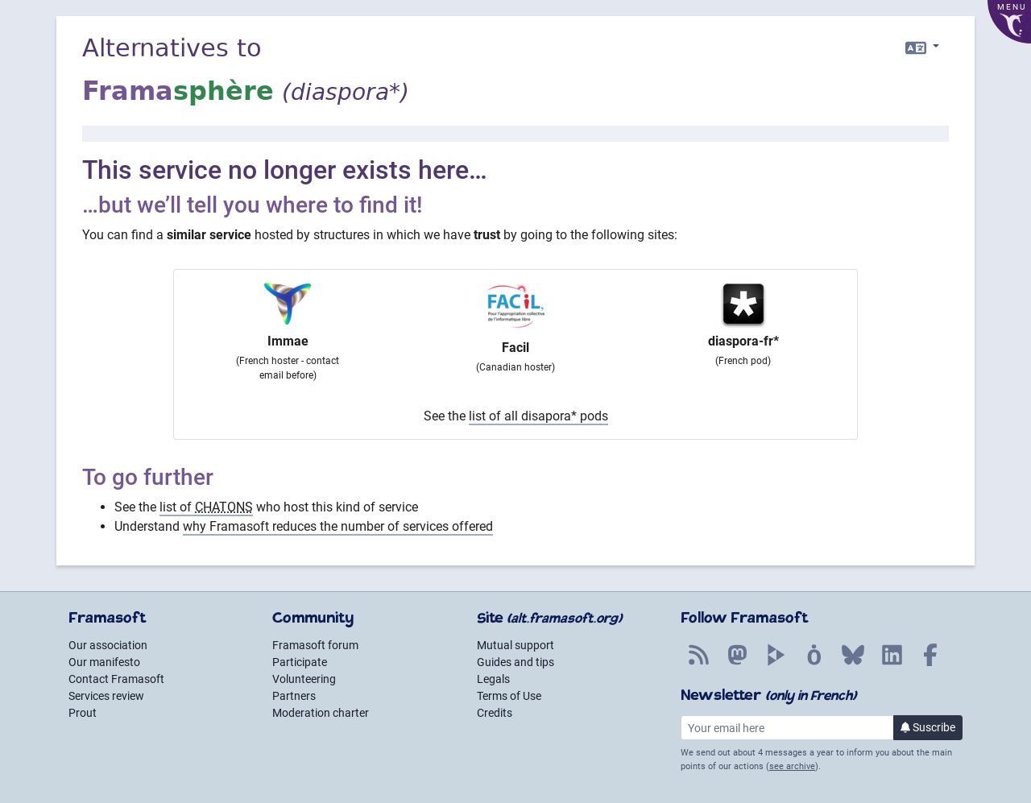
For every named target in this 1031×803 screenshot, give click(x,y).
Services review (106, 695)
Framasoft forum (315, 645)
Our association (107, 645)
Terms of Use (509, 695)
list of (206, 507)
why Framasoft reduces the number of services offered (338, 526)
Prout (82, 712)
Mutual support (515, 645)
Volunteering (304, 679)
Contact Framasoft (116, 679)
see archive (792, 766)
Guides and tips (515, 662)
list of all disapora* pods (538, 416)
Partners (294, 695)
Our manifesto (104, 662)
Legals (493, 679)
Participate (299, 662)
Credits (494, 712)
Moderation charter (320, 712)
